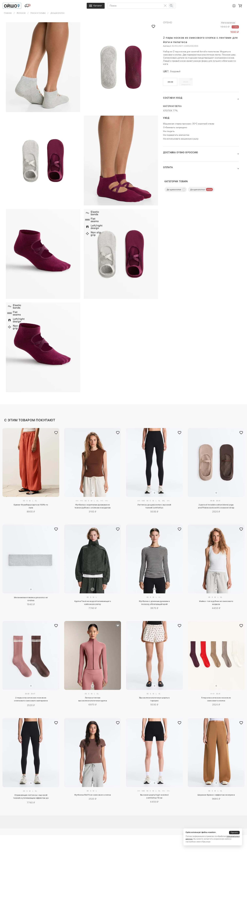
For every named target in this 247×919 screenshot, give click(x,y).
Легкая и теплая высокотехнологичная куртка (92, 699)
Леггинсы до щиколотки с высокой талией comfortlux (154, 506)
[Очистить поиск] (165, 5)
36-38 (170, 82)
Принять (234, 832)
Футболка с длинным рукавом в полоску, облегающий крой (154, 602)
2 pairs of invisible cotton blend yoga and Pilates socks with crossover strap (216, 506)
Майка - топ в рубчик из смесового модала (216, 602)
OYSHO (167, 22)
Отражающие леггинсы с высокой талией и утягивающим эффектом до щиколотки (30, 797)
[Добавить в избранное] (56, 432)
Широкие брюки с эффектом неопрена (216, 795)
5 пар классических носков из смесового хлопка (216, 699)
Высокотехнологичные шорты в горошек (154, 699)
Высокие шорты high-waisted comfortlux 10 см (154, 796)
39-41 (186, 83)
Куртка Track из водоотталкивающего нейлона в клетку (92, 602)
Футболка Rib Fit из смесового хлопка (92, 795)
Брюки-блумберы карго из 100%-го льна (31, 506)
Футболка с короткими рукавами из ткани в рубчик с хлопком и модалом (93, 506)
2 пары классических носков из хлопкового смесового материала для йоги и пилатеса (31, 700)
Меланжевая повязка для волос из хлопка (31, 599)
